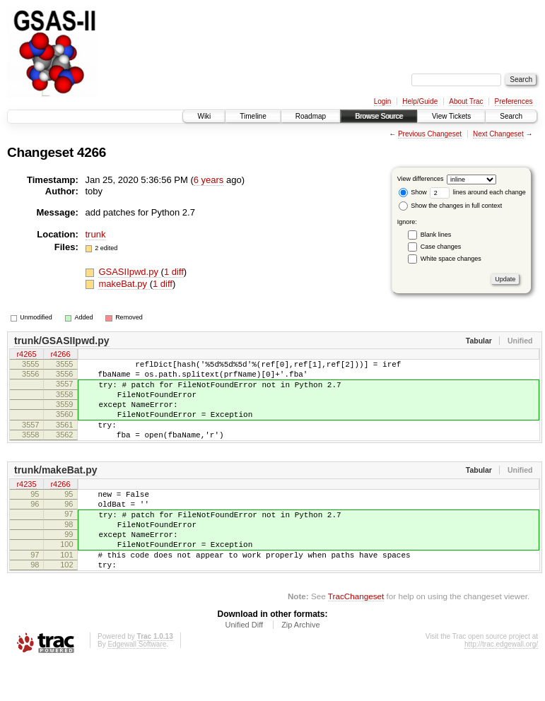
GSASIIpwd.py (129, 271)
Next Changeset (498, 134)
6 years (209, 180)
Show (413, 192)
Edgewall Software (136, 682)
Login (382, 101)
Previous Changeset (430, 134)
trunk (96, 234)
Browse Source (379, 116)
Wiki (204, 116)
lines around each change (478, 192)
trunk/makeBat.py (55, 489)
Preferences (514, 101)
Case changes (441, 246)
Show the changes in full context (451, 205)
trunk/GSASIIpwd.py (62, 340)
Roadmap (310, 116)
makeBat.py (123, 283)
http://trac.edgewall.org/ (501, 682)
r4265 (26, 355)
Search (511, 116)
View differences (420, 178)
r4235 (26, 504)
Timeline (253, 116)
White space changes (451, 258)
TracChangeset (356, 634)
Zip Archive (300, 663)
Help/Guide (420, 101)
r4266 (60, 355)
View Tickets (451, 116)
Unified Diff (244, 663)
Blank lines (436, 234)
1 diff (174, 271)
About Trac (466, 101)
